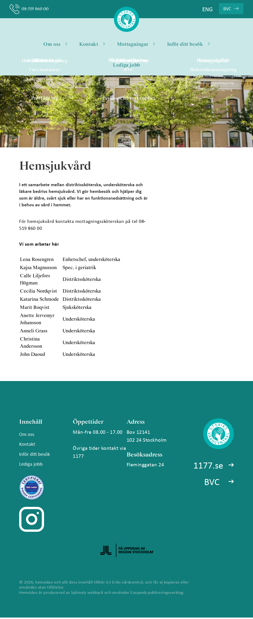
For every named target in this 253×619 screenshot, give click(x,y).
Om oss (55, 44)
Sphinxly (78, 594)
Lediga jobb (126, 66)
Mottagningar (136, 44)
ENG (207, 9)
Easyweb (138, 594)
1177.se (208, 467)
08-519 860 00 (31, 9)
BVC (211, 484)
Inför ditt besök (188, 44)
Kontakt (92, 44)
